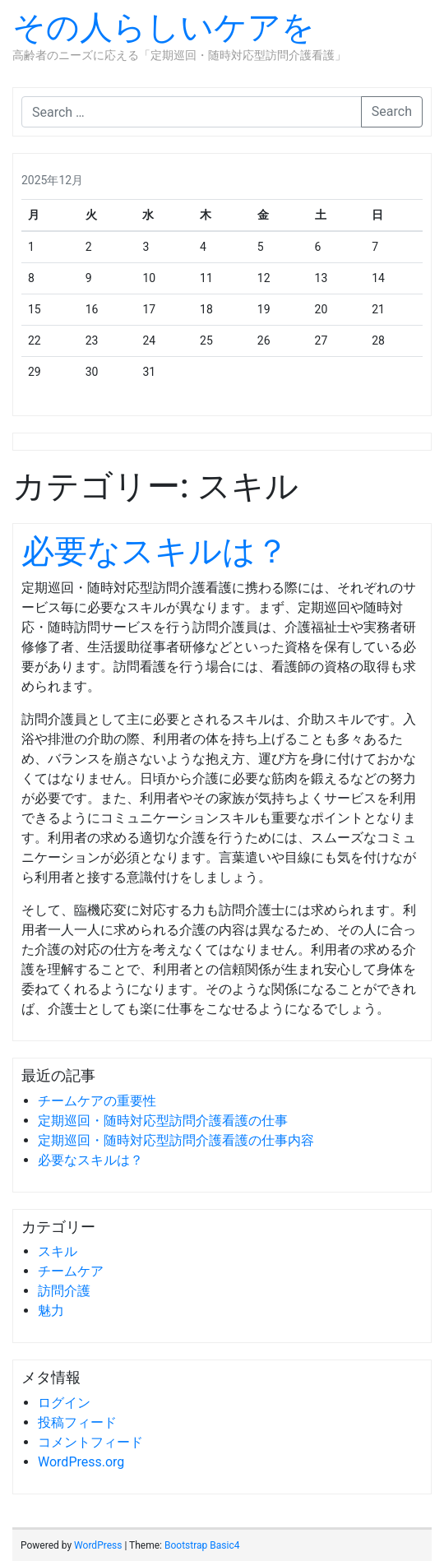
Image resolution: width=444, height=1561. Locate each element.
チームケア (71, 1271)
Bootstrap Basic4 (201, 1545)
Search (392, 111)
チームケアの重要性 (97, 1101)
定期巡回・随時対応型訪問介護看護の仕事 (163, 1120)
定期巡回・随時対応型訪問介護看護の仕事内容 (176, 1140)
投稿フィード (77, 1422)
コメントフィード (90, 1442)
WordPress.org (81, 1462)
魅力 (51, 1310)
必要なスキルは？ (155, 551)
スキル (57, 1251)
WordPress (98, 1545)
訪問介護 (64, 1291)
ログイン (64, 1402)
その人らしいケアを (163, 27)
